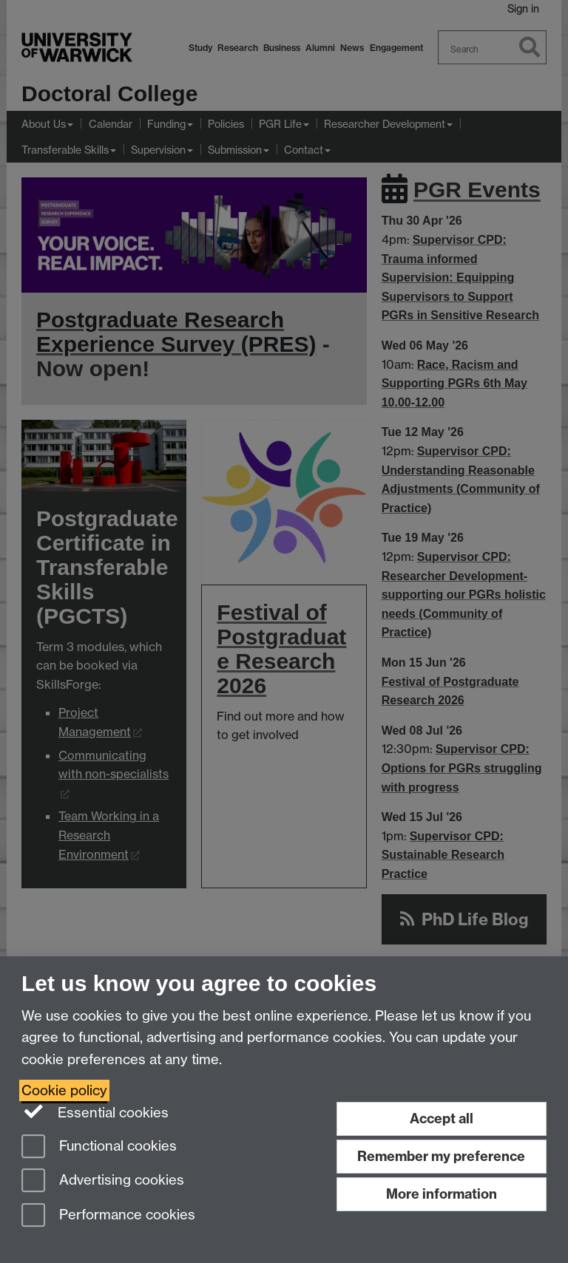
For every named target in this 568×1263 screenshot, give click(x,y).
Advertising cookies (102, 1181)
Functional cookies (99, 1147)
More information (441, 1193)
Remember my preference (441, 1156)
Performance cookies (108, 1216)
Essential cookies (95, 1111)
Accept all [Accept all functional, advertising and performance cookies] (441, 1118)
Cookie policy (64, 1090)
